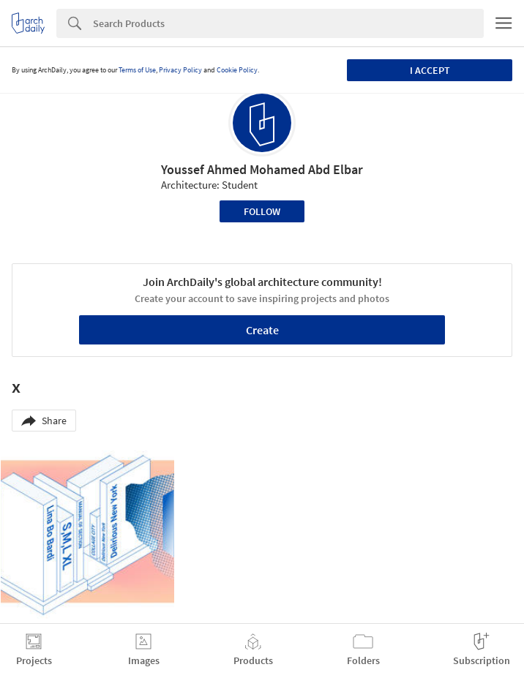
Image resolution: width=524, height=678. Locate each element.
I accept (430, 70)
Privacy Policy (180, 70)
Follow (262, 211)
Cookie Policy (237, 70)
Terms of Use (137, 70)
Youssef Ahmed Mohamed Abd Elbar (262, 169)
